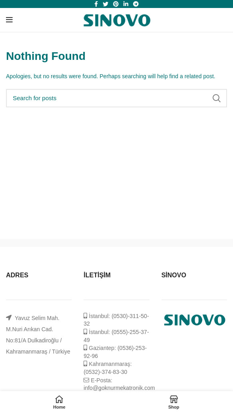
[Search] (116, 98)
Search (216, 98)
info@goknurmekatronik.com (119, 388)
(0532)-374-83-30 (105, 372)
